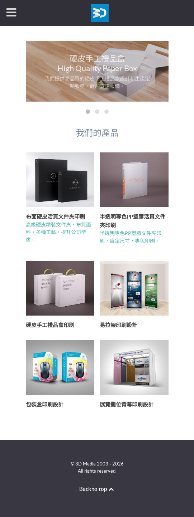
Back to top (97, 489)
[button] (88, 112)
